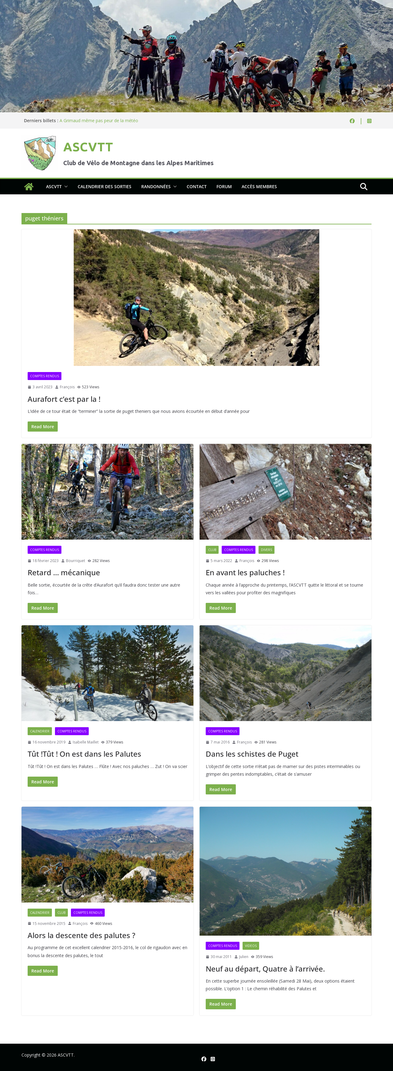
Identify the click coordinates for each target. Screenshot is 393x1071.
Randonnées (156, 186)
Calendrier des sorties (104, 186)
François (67, 387)
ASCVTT (88, 147)
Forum (224, 186)
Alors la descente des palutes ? (81, 935)
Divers (266, 550)
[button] (65, 186)
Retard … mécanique (64, 572)
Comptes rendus (44, 376)
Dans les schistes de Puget (252, 754)
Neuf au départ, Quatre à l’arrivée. (265, 969)
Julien (243, 956)
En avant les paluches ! (245, 572)
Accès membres (259, 186)
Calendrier (39, 731)
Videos (251, 946)
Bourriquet (75, 560)
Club (212, 550)
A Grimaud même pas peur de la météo (99, 120)
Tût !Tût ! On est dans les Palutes (84, 754)
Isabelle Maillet (86, 742)
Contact (197, 186)
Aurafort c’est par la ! (64, 399)
